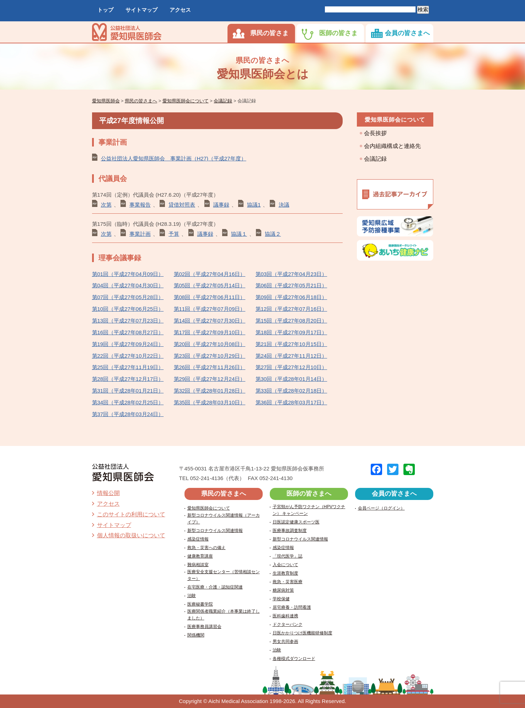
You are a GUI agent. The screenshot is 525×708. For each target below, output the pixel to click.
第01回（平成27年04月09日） (128, 274)
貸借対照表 (181, 205)
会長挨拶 (375, 133)
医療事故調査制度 (290, 530)
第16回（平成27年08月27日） (128, 332)
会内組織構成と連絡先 (392, 146)
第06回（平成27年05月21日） (291, 285)
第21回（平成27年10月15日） (291, 344)
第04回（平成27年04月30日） (128, 285)
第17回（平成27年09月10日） (210, 332)
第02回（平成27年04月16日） (210, 274)
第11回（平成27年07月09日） (210, 309)
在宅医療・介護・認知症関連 (215, 587)
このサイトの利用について (131, 514)
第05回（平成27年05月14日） (210, 285)
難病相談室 (198, 564)
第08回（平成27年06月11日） (210, 297)
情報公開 (108, 493)
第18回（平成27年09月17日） (291, 332)
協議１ (239, 234)
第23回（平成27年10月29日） (210, 356)
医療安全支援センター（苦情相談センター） (223, 575)
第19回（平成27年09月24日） (128, 344)
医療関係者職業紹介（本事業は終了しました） (223, 615)
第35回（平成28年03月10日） (210, 402)
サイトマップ (141, 10)
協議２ (273, 234)
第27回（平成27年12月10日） (291, 367)
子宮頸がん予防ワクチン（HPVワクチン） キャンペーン (309, 510)
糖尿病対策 (283, 590)
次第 (106, 205)
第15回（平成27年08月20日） (291, 321)
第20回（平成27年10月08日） (210, 344)
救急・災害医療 (287, 581)
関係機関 (195, 635)
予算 (173, 234)
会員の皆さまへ (407, 33)
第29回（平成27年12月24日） (210, 379)
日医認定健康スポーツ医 (296, 522)
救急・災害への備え (206, 547)
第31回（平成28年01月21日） (128, 391)
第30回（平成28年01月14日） (291, 379)
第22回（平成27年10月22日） (128, 356)
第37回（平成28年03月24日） (128, 414)
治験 (191, 595)
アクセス (180, 10)
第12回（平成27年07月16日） (291, 309)
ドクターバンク (287, 624)
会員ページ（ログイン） (381, 508)
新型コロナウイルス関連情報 (215, 530)
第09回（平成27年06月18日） (291, 297)
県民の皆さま (269, 33)
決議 (284, 205)
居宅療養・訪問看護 (292, 607)
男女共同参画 (285, 641)
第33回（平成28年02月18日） (291, 391)
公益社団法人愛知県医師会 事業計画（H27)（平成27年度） (173, 158)
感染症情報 (198, 539)
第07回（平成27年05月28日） (128, 297)
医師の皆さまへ (308, 493)
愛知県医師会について (395, 120)
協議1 (254, 205)
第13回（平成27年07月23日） (128, 321)
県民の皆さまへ (223, 493)
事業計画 (140, 234)
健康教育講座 (200, 556)
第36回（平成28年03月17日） (291, 402)
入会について (285, 564)
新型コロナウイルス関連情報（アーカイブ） (223, 519)
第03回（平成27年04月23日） (291, 274)
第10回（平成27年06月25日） (128, 309)
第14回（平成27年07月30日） (210, 321)
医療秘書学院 (200, 604)
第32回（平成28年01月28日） (210, 391)
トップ (105, 10)
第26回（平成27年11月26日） (210, 367)
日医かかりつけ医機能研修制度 (302, 632)
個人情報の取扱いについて (131, 535)
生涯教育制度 (285, 573)
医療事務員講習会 (204, 626)
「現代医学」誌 (287, 556)
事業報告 (140, 205)
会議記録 (375, 159)
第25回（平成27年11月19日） (128, 367)
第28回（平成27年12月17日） (128, 379)
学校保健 (281, 598)
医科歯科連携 (285, 615)
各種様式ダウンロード (294, 658)
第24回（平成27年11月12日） (291, 356)
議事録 (221, 205)
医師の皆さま (338, 33)
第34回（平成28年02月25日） (128, 402)
